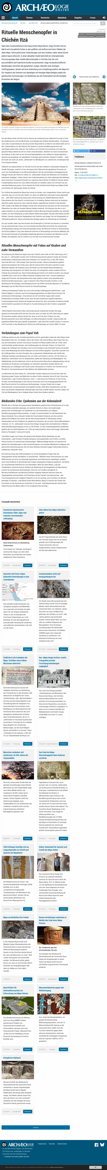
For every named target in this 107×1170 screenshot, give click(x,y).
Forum (92, 17)
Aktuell (15, 17)
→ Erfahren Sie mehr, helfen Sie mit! (16, 1156)
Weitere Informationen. (57, 1167)
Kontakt (52, 1144)
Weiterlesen (27, 565)
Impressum (42, 1144)
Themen (29, 17)
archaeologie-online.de (9, 23)
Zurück (35, 1127)
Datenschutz (62, 1144)
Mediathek (62, 17)
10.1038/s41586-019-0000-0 (87, 175)
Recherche (45, 17)
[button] (81, 151)
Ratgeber (78, 17)
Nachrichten (33, 23)
